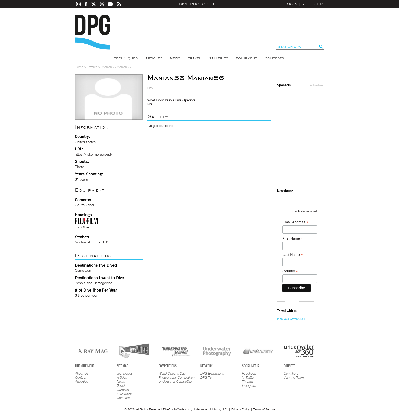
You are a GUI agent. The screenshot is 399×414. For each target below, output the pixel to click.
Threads (247, 381)
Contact (81, 377)
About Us (81, 373)
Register (312, 4)
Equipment (246, 58)
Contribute (291, 373)
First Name (292, 238)
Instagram (249, 385)
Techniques (126, 58)
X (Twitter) (248, 377)
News (175, 58)
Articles (153, 58)
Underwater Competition (176, 381)
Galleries (218, 58)
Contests (274, 58)
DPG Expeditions (212, 373)
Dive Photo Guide (199, 4)
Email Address (295, 222)
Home (79, 67)
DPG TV (206, 377)
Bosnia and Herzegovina (93, 283)
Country (290, 271)
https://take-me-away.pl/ (93, 154)
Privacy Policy (240, 409)
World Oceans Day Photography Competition (177, 375)
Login (291, 4)
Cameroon (83, 270)
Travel (194, 58)
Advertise (316, 85)
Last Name (292, 254)
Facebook (249, 373)
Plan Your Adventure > (291, 319)
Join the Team (294, 377)
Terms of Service (264, 409)
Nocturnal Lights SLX (91, 242)
